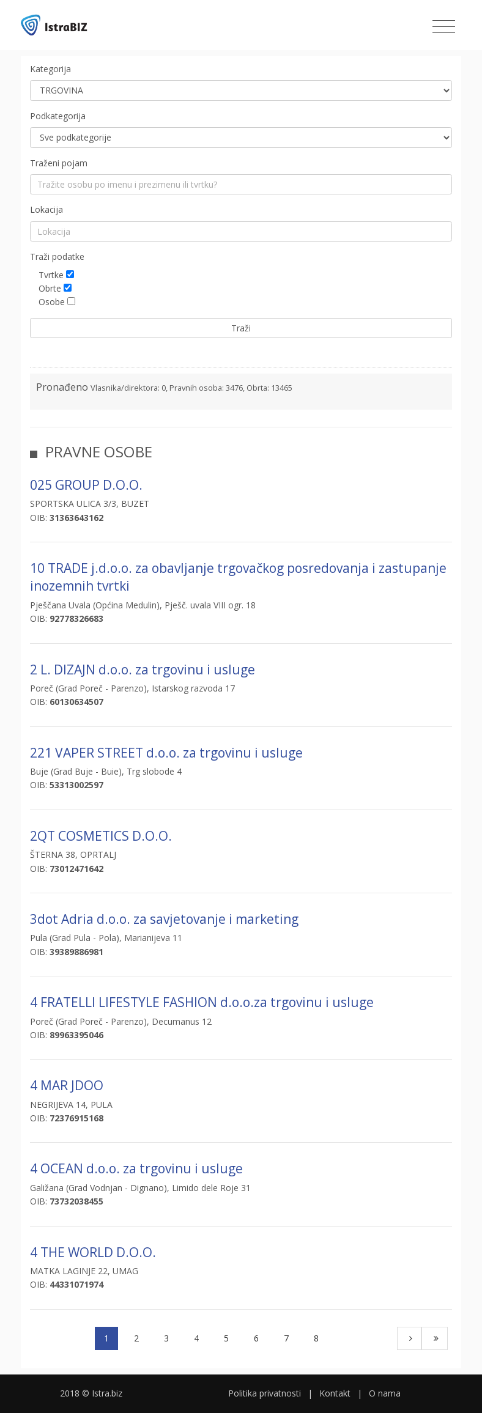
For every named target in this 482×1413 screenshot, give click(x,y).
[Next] (409, 1338)
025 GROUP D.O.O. (86, 484)
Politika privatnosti (264, 1393)
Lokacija (46, 209)
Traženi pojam (58, 163)
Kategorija (50, 69)
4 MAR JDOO (66, 1085)
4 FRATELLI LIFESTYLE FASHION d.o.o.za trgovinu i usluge (202, 1002)
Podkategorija (58, 116)
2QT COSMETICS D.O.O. (101, 835)
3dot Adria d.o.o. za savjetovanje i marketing (164, 919)
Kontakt (334, 1393)
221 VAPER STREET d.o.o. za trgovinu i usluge (166, 752)
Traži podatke (57, 256)
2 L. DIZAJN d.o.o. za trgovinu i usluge (142, 669)
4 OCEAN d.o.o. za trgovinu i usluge (136, 1168)
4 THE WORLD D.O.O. (93, 1252)
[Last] (434, 1338)
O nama (385, 1393)
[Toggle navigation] (443, 27)
